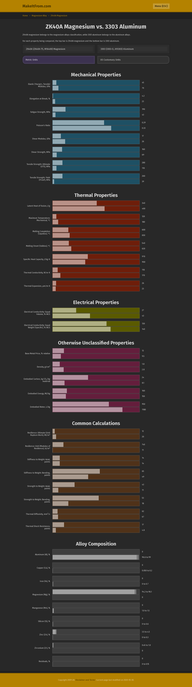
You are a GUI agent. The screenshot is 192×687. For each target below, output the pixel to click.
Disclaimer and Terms (85, 680)
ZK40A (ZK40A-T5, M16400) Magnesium (45, 49)
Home (25, 15)
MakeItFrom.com (37, 6)
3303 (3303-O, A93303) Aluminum (117, 49)
